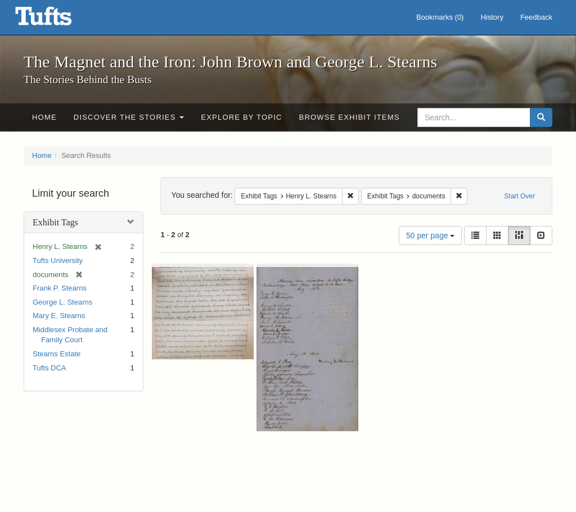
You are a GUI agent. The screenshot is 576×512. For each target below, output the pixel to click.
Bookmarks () (440, 17)
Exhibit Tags (55, 222)
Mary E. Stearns (59, 315)
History (491, 17)
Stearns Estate (56, 354)
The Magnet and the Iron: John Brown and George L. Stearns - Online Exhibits (57, 20)
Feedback (536, 17)
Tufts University (58, 260)
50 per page (430, 235)
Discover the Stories (129, 117)
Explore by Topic (241, 117)
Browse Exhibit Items (349, 117)
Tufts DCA (49, 368)
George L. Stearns (62, 302)
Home (44, 117)
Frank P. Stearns (60, 288)
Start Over (519, 196)
